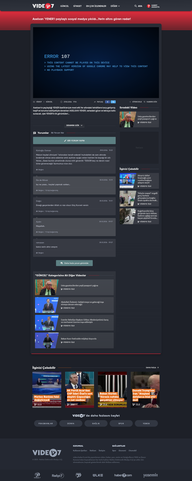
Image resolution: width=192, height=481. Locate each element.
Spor (121, 423)
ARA (138, 6)
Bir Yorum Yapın (74, 140)
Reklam (93, 450)
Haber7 (123, 475)
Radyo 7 (58, 475)
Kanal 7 (37, 475)
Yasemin (150, 475)
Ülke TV (98, 475)
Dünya (70, 423)
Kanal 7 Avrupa (78, 475)
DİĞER (115, 6)
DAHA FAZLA (152, 367)
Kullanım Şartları (80, 450)
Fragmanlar (45, 423)
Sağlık (96, 423)
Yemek (146, 423)
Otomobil (133, 450)
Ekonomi (122, 450)
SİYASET (77, 6)
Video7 (39, 102)
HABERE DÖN (150, 102)
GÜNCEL (64, 6)
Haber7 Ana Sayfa (153, 6)
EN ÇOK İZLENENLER (96, 6)
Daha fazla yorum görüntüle (74, 263)
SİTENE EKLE (136, 102)
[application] (96, 62)
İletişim (102, 450)
